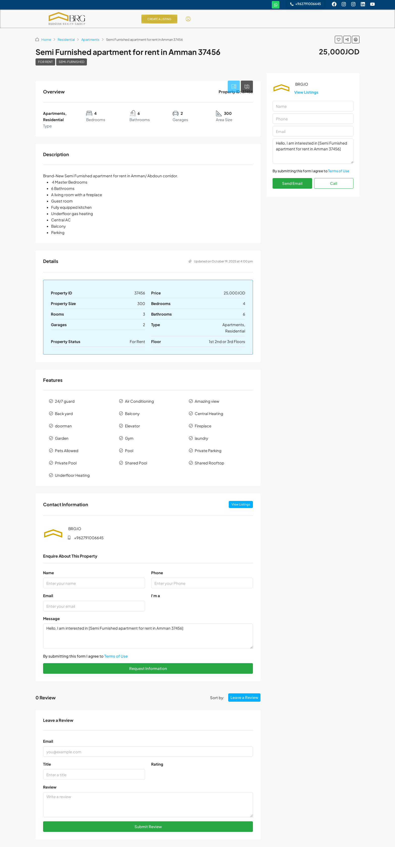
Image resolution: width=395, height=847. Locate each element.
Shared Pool (136, 462)
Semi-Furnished (71, 62)
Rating (157, 764)
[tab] (234, 87)
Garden (62, 438)
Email (48, 595)
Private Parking (208, 450)
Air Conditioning (139, 401)
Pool (129, 450)
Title (47, 764)
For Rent (45, 62)
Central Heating (209, 413)
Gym (129, 438)
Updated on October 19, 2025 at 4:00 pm (221, 261)
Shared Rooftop (209, 462)
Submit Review (148, 826)
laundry (201, 438)
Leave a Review (244, 697)
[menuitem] (188, 19)
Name (48, 572)
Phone (157, 572)
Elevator (132, 425)
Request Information (148, 668)
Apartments (90, 40)
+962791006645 (89, 537)
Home (46, 40)
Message (51, 618)
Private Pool (66, 462)
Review (49, 787)
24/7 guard (65, 401)
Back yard (64, 413)
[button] (338, 39)
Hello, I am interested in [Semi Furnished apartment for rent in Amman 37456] (148, 636)
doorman (63, 425)
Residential (66, 40)
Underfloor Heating (72, 475)
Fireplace (203, 425)
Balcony (132, 413)
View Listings (241, 504)
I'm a (155, 595)
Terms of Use (116, 656)
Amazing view (207, 401)
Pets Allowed (66, 450)
